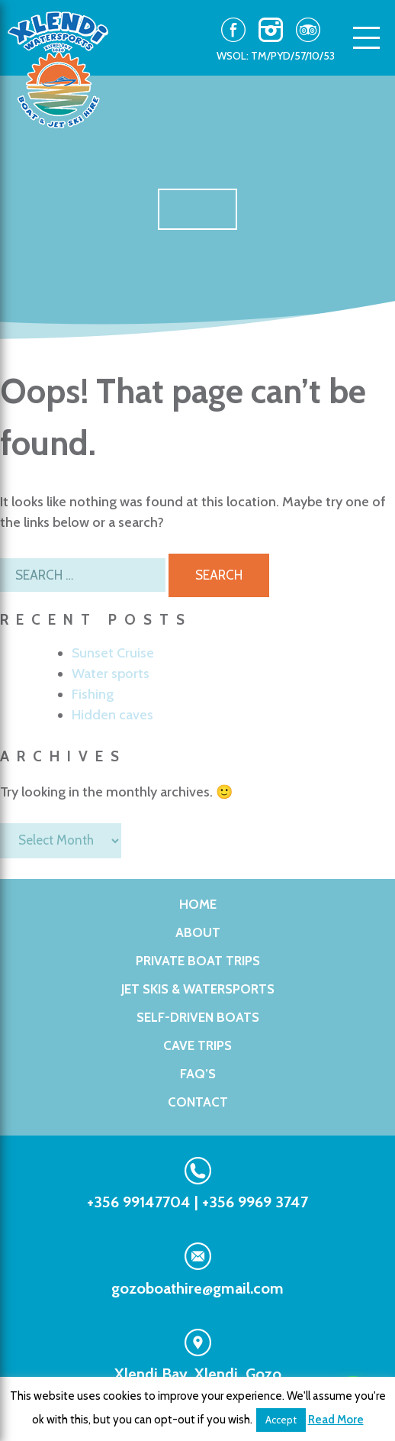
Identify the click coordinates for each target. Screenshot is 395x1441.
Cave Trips (197, 1045)
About (197, 932)
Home (198, 904)
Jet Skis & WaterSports (198, 989)
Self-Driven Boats (197, 1017)
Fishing (93, 694)
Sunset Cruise (113, 653)
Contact (198, 1102)
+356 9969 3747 (255, 1202)
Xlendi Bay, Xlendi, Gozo (197, 1374)
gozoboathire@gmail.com (197, 1288)
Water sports (110, 673)
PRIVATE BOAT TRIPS (198, 960)
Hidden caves (112, 714)
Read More (336, 1419)
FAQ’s (198, 1073)
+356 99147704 (139, 1202)
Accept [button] (281, 1420)
